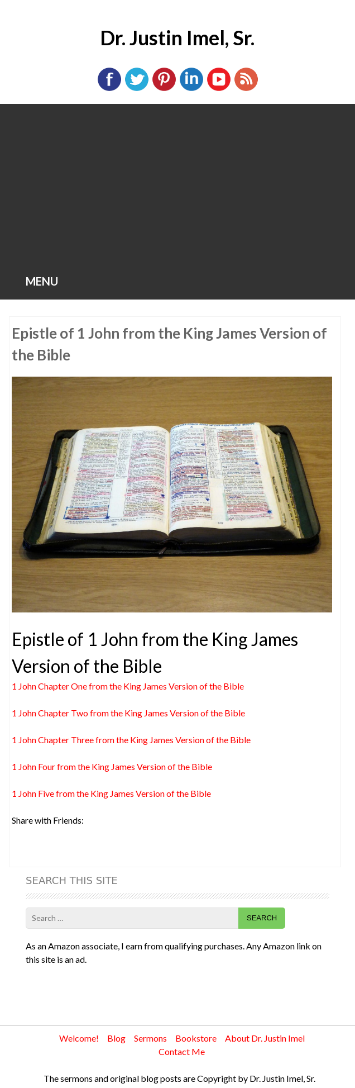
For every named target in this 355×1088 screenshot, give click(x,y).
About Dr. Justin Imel (265, 1038)
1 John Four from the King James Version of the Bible (112, 766)
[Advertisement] (177, 188)
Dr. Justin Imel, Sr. (177, 37)
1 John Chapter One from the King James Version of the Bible (128, 686)
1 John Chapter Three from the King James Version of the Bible (131, 739)
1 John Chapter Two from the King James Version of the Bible (128, 712)
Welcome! (79, 1038)
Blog (116, 1038)
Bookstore (196, 1038)
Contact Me (182, 1051)
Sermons (150, 1038)
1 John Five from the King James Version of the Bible (111, 793)
